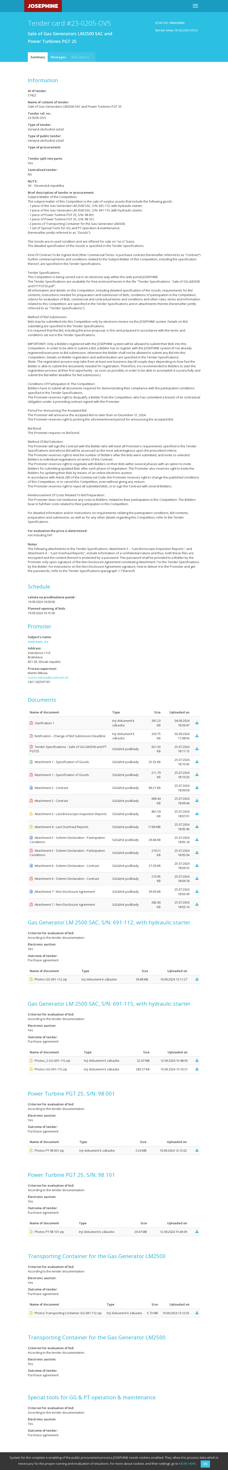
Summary (37, 57)
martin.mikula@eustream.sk (48, 677)
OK (205, 1464)
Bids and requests (83, 57)
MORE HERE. (188, 1463)
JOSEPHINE (43, 6)
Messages (58, 57)
